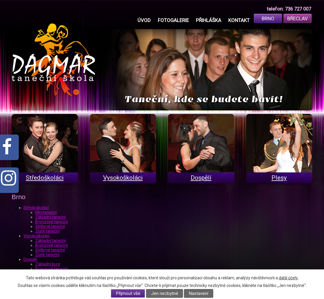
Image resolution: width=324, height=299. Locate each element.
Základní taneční (50, 217)
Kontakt (239, 20)
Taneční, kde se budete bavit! (204, 99)
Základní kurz (47, 264)
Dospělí (30, 259)
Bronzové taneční (51, 221)
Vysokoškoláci (36, 236)
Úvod (144, 20)
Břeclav (297, 18)
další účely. (288, 278)
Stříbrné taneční (50, 226)
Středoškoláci (36, 207)
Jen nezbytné (164, 293)
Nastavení (198, 293)
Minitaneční (46, 212)
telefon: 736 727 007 (289, 9)
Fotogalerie (173, 20)
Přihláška (208, 20)
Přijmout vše (128, 293)
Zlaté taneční (47, 231)
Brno (268, 18)
